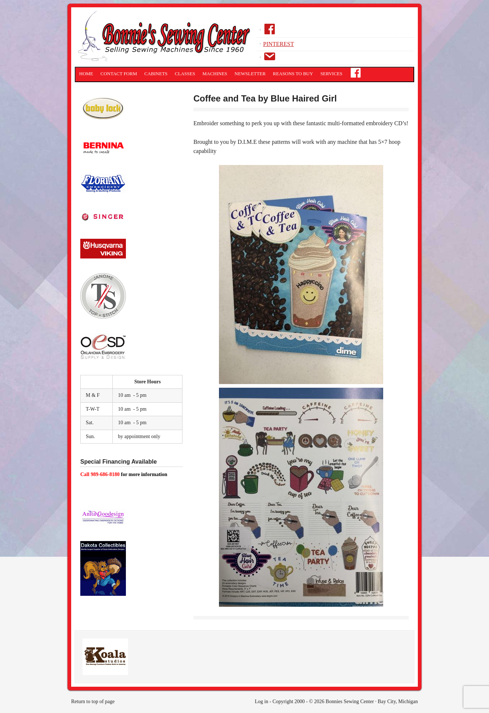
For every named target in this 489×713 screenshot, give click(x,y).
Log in (261, 701)
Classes (185, 73)
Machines (215, 73)
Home (86, 73)
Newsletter (250, 73)
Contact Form (118, 73)
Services (331, 73)
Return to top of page (93, 701)
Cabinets (156, 73)
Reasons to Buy (293, 73)
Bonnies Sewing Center (166, 38)
